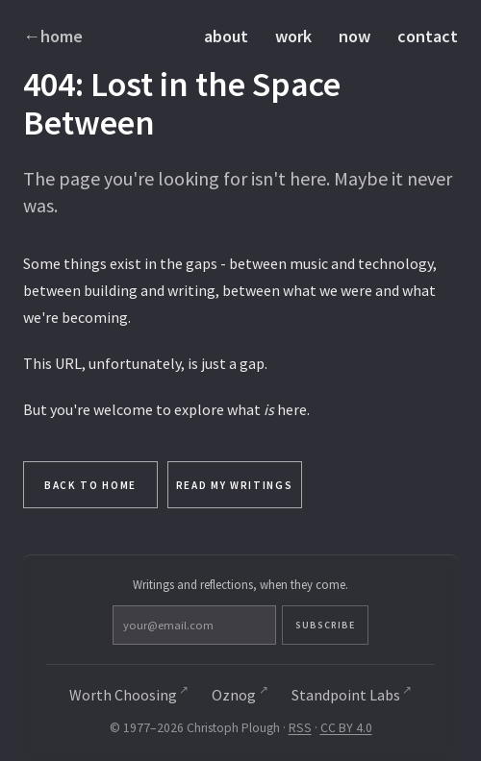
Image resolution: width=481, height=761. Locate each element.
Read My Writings (234, 485)
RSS (300, 728)
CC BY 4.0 (346, 728)
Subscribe (325, 625)
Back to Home (90, 485)
